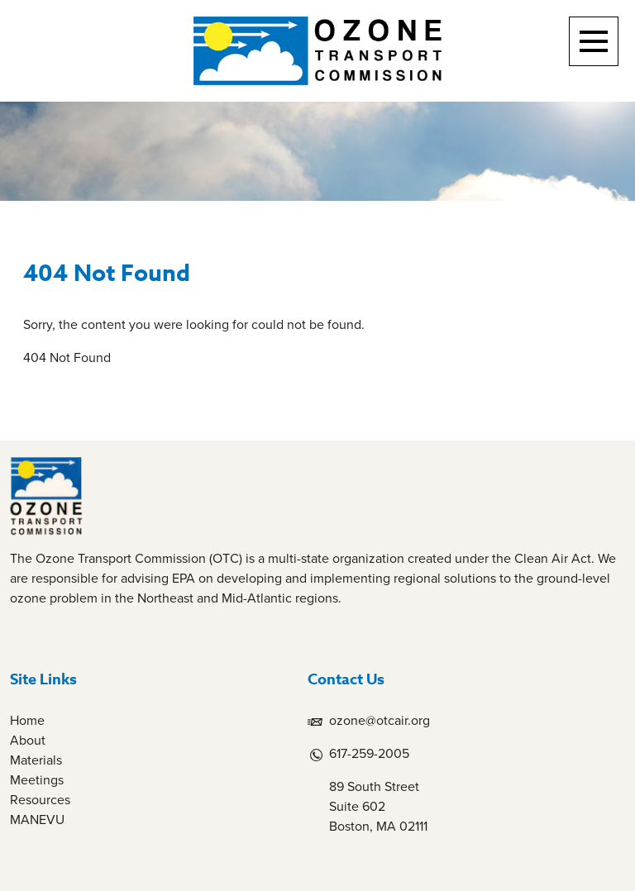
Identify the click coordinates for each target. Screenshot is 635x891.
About (27, 740)
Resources (40, 799)
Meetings (37, 779)
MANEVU (37, 819)
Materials (36, 760)
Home (27, 720)
